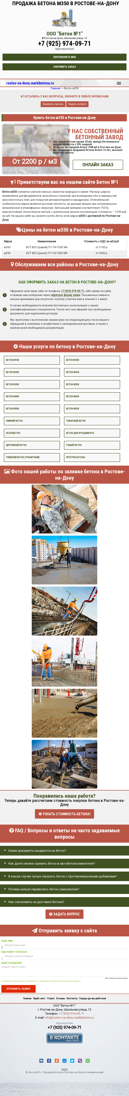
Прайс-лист (39, 997)
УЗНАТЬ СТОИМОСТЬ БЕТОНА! (64, 814)
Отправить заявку (18, 987)
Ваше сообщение (11, 961)
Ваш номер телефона (14, 950)
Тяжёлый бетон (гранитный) (23, 457)
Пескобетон (13, 433)
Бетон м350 (72, 360)
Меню (119, 82)
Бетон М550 (72, 408)
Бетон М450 (72, 396)
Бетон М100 (12, 360)
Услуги (50, 997)
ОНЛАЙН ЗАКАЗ (97, 164)
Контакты (72, 997)
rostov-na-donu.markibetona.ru (30, 83)
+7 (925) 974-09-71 (64, 43)
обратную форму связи (65, 294)
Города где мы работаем (92, 997)
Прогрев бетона (75, 457)
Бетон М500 (12, 408)
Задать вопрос (77, 104)
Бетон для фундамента (80, 433)
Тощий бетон (74, 445)
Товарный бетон (76, 420)
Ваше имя (7, 939)
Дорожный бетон (16, 445)
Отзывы (60, 997)
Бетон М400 (12, 396)
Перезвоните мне (64, 57)
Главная (27, 997)
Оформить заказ (64, 66)
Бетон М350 (72, 384)
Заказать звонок (53, 104)
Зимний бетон (14, 420)
